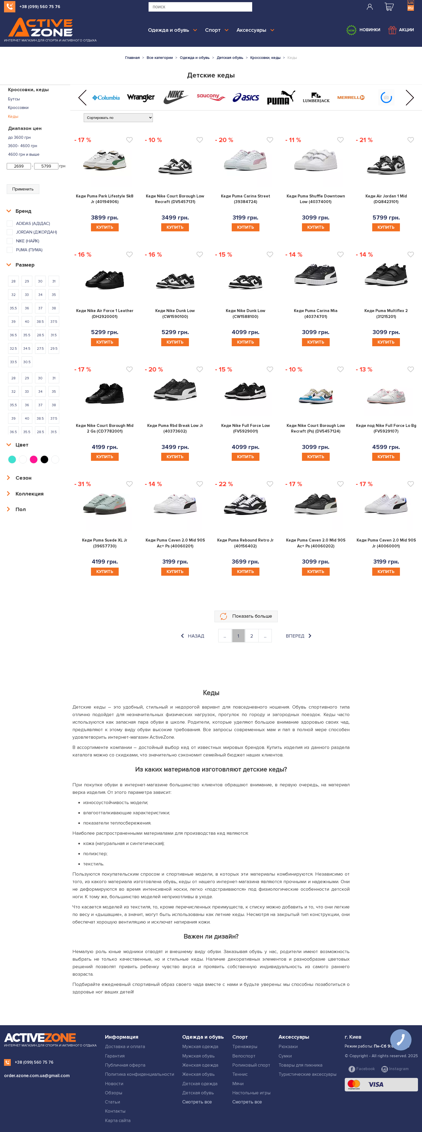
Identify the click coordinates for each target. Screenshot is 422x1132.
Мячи (238, 1084)
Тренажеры (244, 1046)
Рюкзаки (288, 1046)
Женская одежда (200, 1065)
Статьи (112, 1102)
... (225, 636)
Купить (104, 227)
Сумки (285, 1056)
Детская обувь (198, 1093)
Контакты (115, 1111)
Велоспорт (243, 1056)
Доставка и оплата (125, 1046)
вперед (298, 636)
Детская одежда (199, 1084)
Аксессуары (255, 30)
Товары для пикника (300, 1065)
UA (410, 3)
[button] (82, 98)
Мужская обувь (198, 1056)
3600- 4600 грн (22, 145)
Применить (23, 189)
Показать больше (246, 616)
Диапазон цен (25, 128)
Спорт (216, 30)
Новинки (363, 30)
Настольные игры (251, 1093)
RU (410, 8)
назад (192, 636)
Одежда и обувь (172, 30)
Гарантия (115, 1056)
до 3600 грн (19, 137)
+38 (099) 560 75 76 (39, 6)
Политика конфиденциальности (139, 1074)
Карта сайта (118, 1120)
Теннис (240, 1074)
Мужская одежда (200, 1046)
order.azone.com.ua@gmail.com (37, 1075)
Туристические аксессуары (307, 1074)
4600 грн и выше (24, 154)
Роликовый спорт (251, 1065)
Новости (114, 1084)
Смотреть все (197, 1102)
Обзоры (113, 1093)
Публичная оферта (125, 1065)
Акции (401, 30)
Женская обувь (198, 1074)
